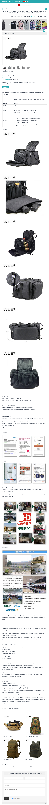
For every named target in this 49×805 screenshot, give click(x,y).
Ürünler (33, 16)
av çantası (11, 764)
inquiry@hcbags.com (8, 1)
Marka (3, 73)
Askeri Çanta (14, 24)
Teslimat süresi (5, 77)
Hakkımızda (27, 16)
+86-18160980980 (18, 1)
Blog (38, 16)
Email (5, 87)
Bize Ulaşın (43, 16)
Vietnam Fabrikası (18, 16)
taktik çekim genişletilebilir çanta (28, 766)
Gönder (6, 798)
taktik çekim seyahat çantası (20, 764)
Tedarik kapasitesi (6, 79)
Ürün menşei (5, 75)
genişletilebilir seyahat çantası (15, 766)
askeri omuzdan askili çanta (33, 764)
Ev (12, 16)
